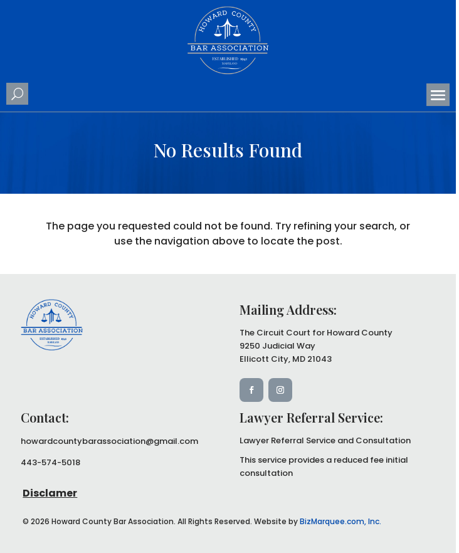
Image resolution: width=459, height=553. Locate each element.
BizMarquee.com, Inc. (340, 521)
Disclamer (50, 493)
